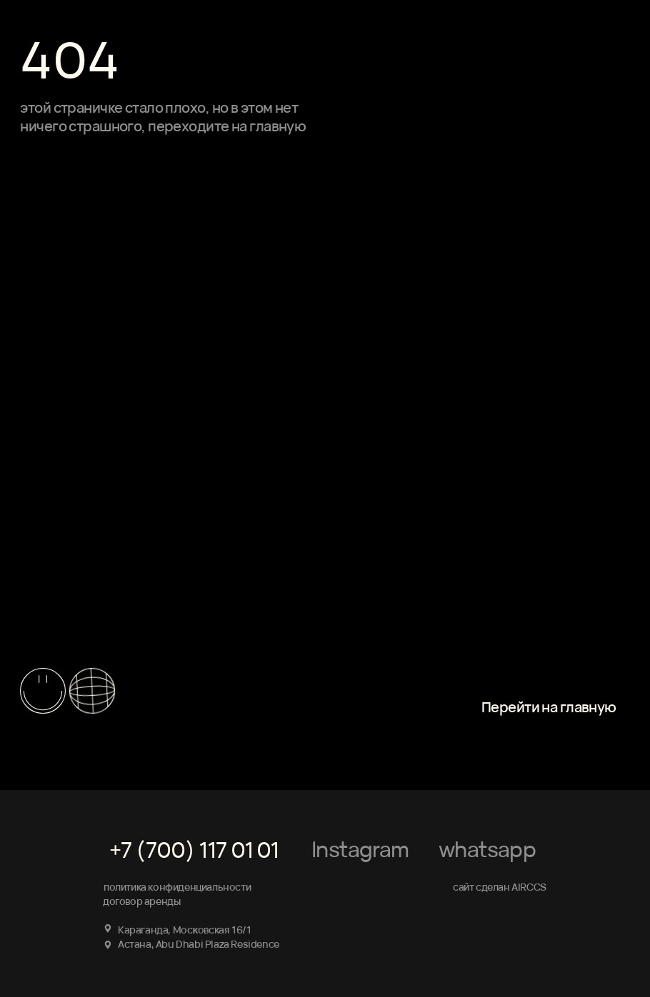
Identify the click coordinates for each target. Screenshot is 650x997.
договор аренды (141, 901)
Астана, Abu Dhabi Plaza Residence (198, 944)
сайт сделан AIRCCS (499, 887)
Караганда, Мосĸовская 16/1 (184, 929)
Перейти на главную (548, 707)
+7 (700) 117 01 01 (194, 849)
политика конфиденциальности (177, 887)
